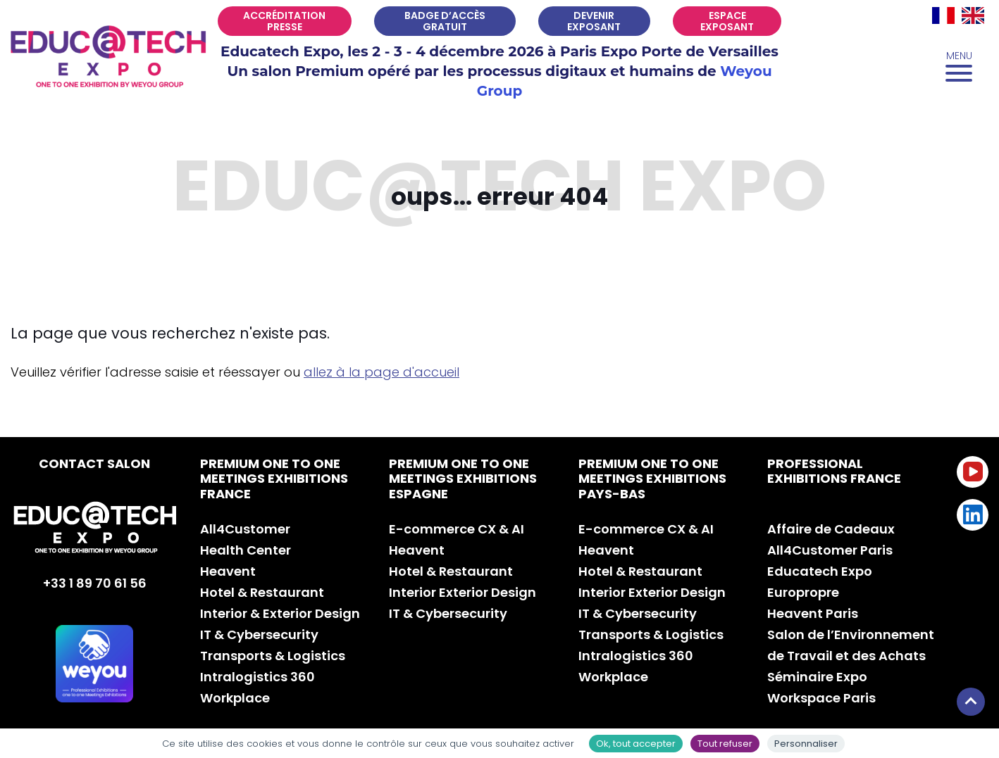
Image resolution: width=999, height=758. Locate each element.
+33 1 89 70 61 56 (95, 583)
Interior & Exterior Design (280, 613)
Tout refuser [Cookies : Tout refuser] (724, 743)
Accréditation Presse (284, 21)
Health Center (245, 550)
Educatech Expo (819, 571)
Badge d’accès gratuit (444, 21)
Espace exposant (727, 21)
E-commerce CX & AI (456, 529)
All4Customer (245, 529)
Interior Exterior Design (462, 592)
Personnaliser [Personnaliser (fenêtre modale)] (806, 743)
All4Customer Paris (830, 550)
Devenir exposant (594, 21)
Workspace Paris (821, 698)
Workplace (235, 698)
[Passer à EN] (973, 15)
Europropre (803, 592)
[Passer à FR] (943, 15)
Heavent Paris (812, 613)
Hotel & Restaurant (262, 592)
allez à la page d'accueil (381, 372)
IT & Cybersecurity (259, 634)
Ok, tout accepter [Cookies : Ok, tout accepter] (636, 743)
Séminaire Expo (817, 677)
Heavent (228, 571)
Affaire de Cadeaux (831, 529)
